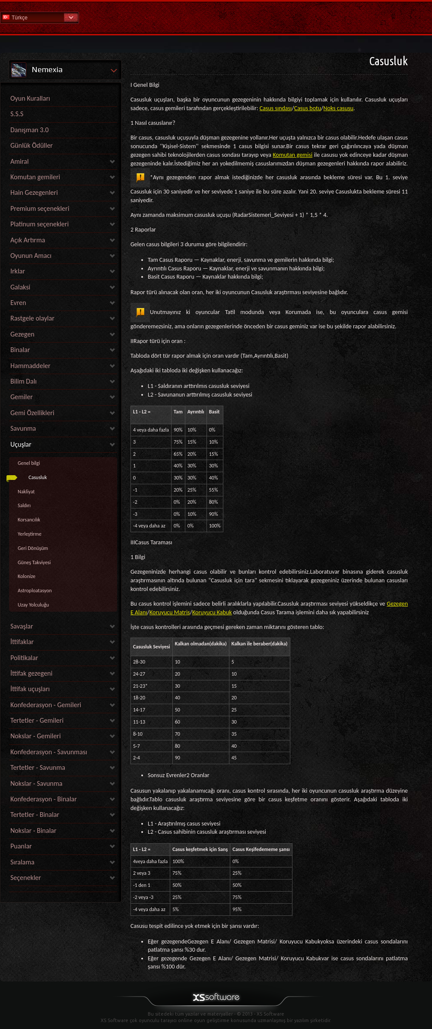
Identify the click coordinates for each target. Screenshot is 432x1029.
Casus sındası (276, 108)
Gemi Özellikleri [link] (32, 413)
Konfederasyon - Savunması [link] (48, 752)
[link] (63, 889)
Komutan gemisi (293, 155)
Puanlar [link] (21, 846)
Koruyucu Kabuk (212, 612)
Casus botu (307, 108)
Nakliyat (26, 492)
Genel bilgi (29, 463)
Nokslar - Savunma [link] (36, 783)
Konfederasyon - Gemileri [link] (45, 705)
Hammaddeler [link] (30, 366)
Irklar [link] (17, 271)
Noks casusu (338, 108)
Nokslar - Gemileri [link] (35, 736)
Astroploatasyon (35, 591)
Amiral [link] (19, 161)
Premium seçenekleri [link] (39, 208)
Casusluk (38, 477)
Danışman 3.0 (29, 130)
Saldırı (24, 505)
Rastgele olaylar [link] (32, 318)
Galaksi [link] (20, 287)
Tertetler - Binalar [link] (34, 814)
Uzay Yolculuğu (33, 605)
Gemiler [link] (21, 397)
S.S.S (16, 114)
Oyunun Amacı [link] (30, 255)
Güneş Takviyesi (34, 562)
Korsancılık (29, 520)
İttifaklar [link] (22, 642)
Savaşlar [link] (21, 626)
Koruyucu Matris (169, 612)
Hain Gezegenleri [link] (34, 192)
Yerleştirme (29, 534)
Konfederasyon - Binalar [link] (43, 799)
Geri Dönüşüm (33, 548)
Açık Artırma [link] (27, 240)
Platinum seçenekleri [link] (39, 224)
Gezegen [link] (22, 334)
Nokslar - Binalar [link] (33, 830)
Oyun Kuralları (30, 98)
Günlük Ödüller (31, 145)
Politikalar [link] (24, 658)
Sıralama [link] (22, 862)
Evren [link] (18, 303)
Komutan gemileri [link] (35, 177)
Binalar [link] (20, 350)
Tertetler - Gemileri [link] (37, 720)
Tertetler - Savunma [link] (37, 767)
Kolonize (26, 576)
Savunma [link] (23, 428)
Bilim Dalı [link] (23, 381)
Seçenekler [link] (25, 877)
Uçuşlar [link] (21, 444)
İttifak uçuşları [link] (30, 689)
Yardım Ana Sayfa (216, 17)
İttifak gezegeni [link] (31, 673)
